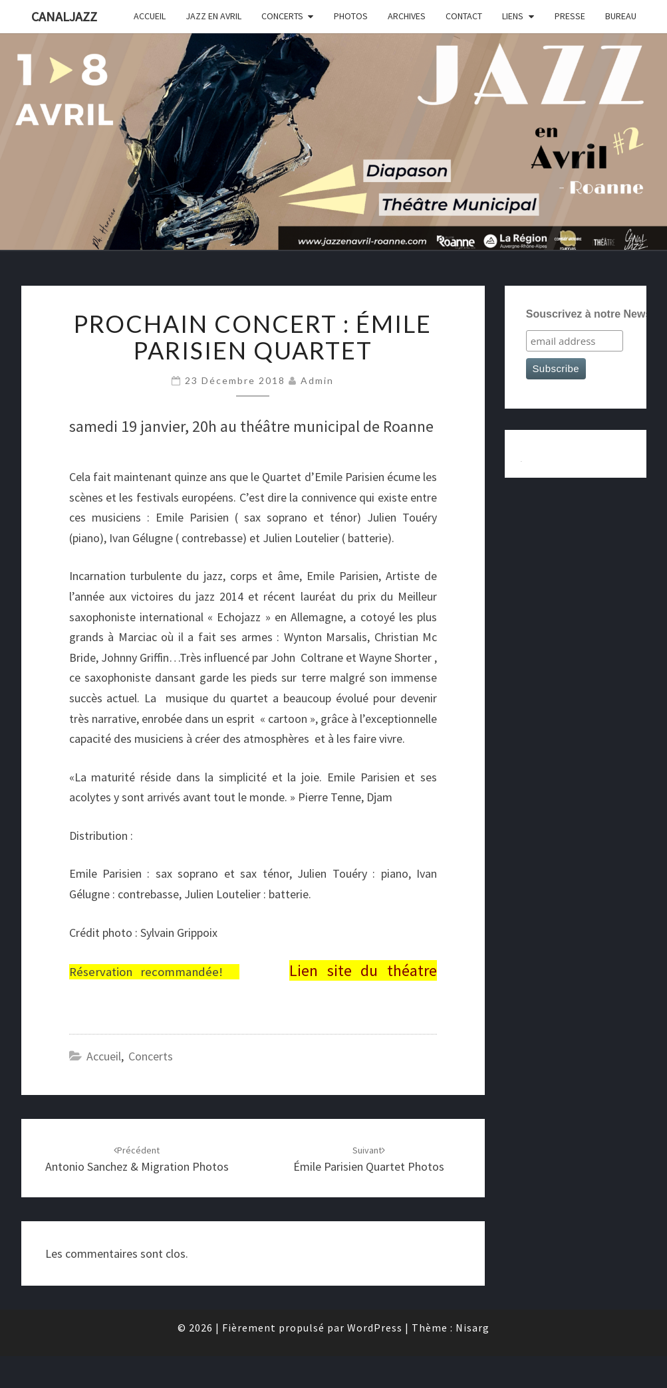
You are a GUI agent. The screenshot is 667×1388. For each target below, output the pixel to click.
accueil (150, 16)
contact (464, 16)
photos (351, 16)
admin (317, 380)
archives (407, 16)
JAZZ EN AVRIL (213, 16)
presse (570, 16)
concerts (282, 16)
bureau (620, 16)
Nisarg (472, 1327)
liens (512, 16)
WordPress (374, 1327)
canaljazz (64, 16)
